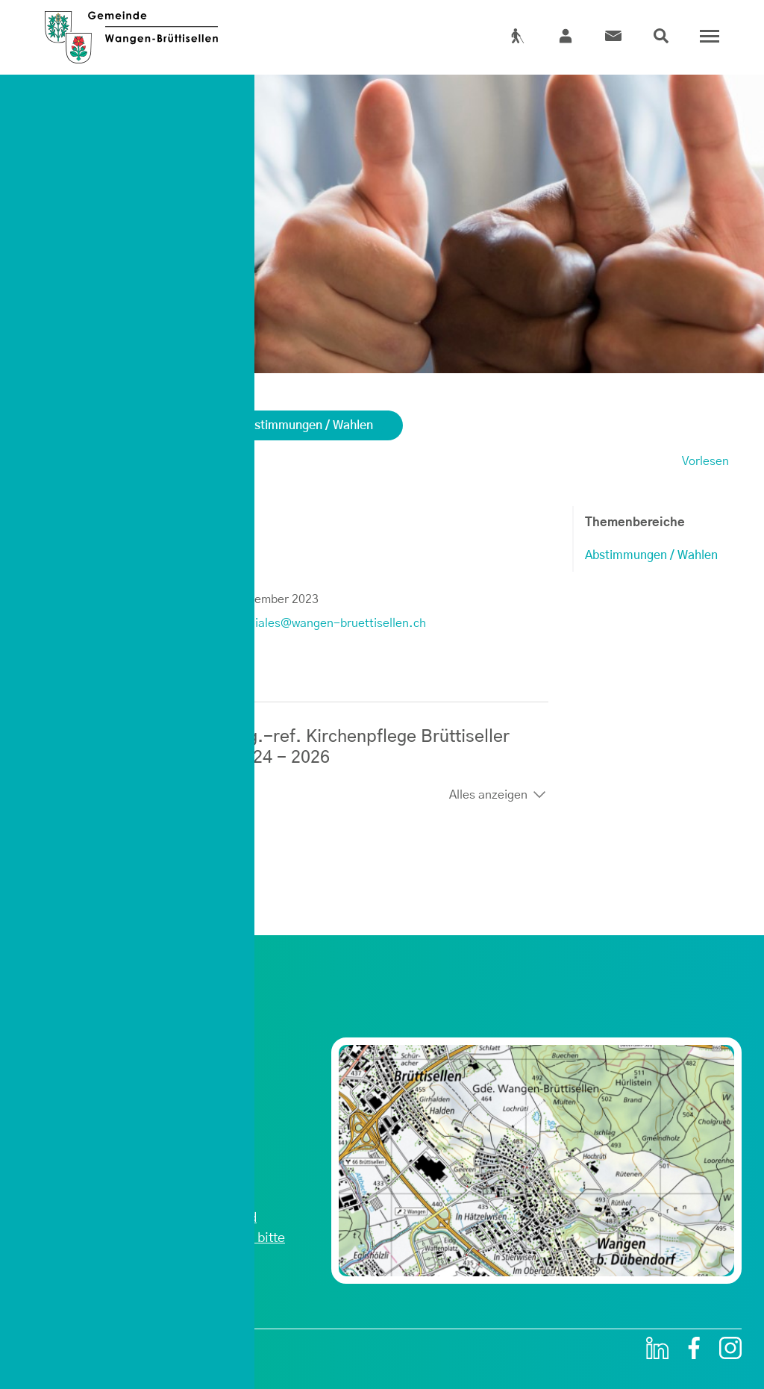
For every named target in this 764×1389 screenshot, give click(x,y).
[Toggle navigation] (705, 36)
